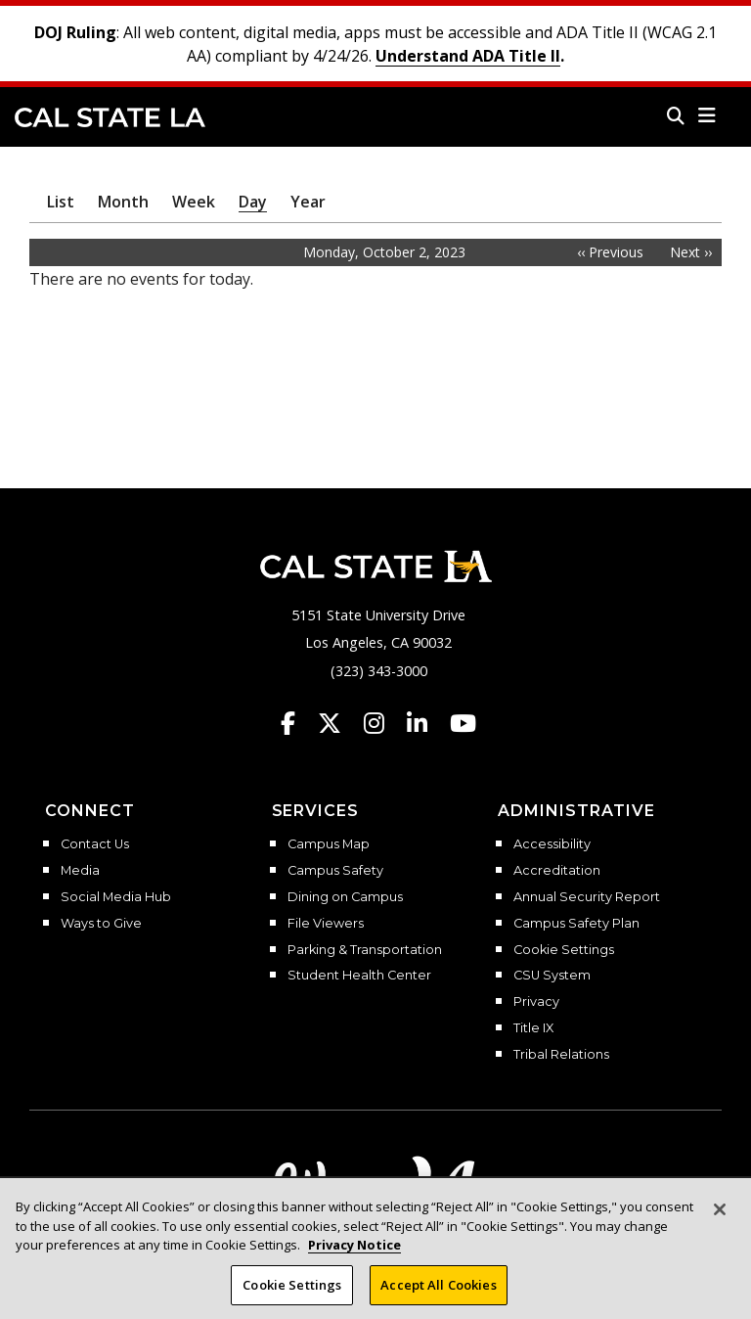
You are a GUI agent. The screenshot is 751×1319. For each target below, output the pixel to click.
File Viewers (325, 924)
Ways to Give (101, 924)
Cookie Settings (563, 950)
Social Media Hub (116, 897)
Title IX (533, 1028)
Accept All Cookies (438, 1297)
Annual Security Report (586, 897)
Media (80, 871)
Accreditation (556, 871)
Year (308, 201)
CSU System (552, 975)
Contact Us (95, 844)
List (60, 201)
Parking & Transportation (364, 950)
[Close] (719, 1222)
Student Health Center (359, 975)
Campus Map (328, 844)
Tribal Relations (561, 1055)
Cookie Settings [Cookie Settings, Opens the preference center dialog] (292, 1297)
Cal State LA (110, 117)
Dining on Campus (345, 897)
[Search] (676, 115)
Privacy (536, 1002)
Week (193, 201)
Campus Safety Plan (576, 924)
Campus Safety (335, 871)
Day (253, 201)
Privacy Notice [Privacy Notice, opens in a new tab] (354, 1257)
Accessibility (552, 844)
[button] (707, 115)
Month (123, 201)
